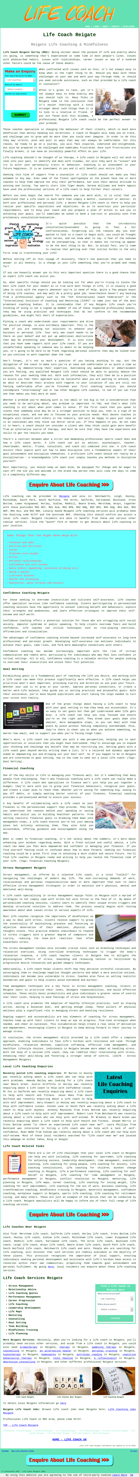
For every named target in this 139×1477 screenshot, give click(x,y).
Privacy (133, 1451)
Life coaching (13, 496)
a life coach (47, 955)
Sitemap (5, 1451)
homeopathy (48, 1354)
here (51, 1266)
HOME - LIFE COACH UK (69, 1439)
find (13, 1233)
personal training (104, 1351)
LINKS (96, 26)
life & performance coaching (80, 1171)
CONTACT (116, 26)
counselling (11, 1351)
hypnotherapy (12, 1354)
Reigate (64, 496)
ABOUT (105, 26)
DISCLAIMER (129, 26)
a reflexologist (105, 1358)
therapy (69, 157)
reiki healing (63, 1358)
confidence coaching (64, 603)
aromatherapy (28, 1347)
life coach (128, 80)
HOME (87, 26)
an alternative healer (56, 1351)
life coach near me (86, 1124)
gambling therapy (104, 1347)
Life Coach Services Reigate (32, 1278)
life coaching (121, 522)
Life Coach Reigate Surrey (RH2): (26, 52)
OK (131, 1475)
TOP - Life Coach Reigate (20, 1425)
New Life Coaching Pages (23, 1451)
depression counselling (19, 1362)
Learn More (119, 1475)
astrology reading (89, 1354)
